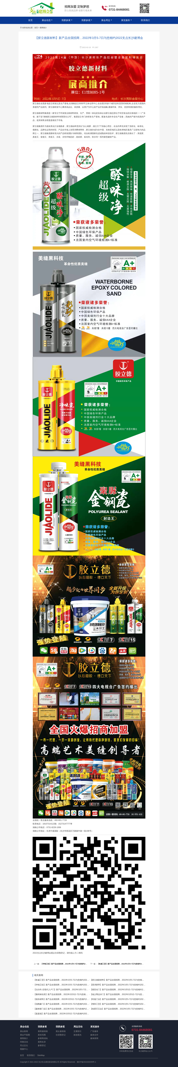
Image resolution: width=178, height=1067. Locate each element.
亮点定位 (24, 1045)
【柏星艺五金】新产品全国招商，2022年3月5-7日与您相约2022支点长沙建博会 (125, 1009)
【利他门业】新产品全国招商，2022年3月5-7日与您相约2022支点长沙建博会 (124, 999)
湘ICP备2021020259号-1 (86, 1062)
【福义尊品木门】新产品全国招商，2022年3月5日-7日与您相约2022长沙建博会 (125, 994)
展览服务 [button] (125, 20)
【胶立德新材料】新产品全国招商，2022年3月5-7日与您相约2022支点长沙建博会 (126, 980)
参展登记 (42, 1045)
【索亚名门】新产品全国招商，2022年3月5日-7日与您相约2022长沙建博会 (123, 990)
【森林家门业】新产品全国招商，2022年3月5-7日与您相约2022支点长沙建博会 (69, 1009)
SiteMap (41, 1055)
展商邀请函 (43, 1031)
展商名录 (42, 1042)
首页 (30, 20)
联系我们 (145, 20)
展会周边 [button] (105, 20)
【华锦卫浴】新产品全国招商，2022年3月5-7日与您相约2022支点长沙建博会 (70, 964)
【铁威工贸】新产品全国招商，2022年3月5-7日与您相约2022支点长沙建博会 (127, 964)
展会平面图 (25, 1035)
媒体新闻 (94, 1038)
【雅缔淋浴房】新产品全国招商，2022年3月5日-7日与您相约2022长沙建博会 (68, 994)
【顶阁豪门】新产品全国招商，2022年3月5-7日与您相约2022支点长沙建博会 (68, 1004)
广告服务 (94, 1031)
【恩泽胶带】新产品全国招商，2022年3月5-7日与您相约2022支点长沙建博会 (124, 985)
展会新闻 (24, 1031)
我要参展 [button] (66, 20)
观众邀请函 (61, 1031)
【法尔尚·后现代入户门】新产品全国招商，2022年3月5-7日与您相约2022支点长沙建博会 (73, 990)
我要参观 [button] (85, 20)
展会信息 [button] (46, 20)
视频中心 (24, 1049)
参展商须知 (43, 1038)
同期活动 (24, 1042)
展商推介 (43, 28)
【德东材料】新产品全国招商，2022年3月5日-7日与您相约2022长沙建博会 (67, 999)
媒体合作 (94, 1035)
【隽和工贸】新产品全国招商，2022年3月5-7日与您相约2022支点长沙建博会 (124, 1004)
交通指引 (77, 1031)
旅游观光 (77, 1035)
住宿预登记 (61, 1035)
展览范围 (42, 1035)
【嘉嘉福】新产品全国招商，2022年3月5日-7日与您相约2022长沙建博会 (66, 1014)
